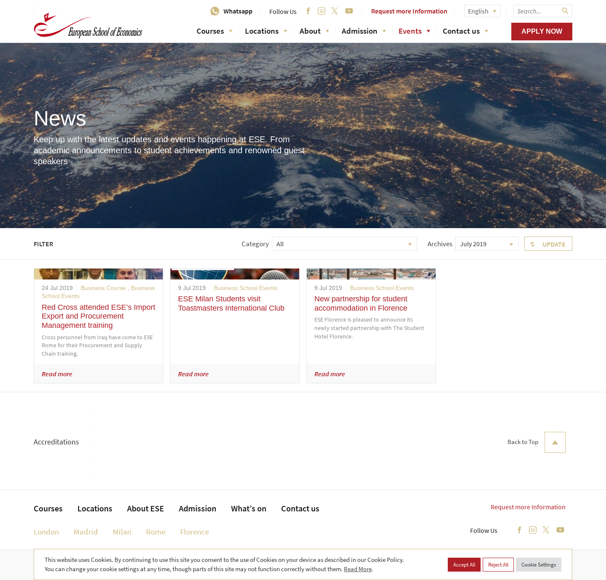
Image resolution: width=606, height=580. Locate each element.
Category (255, 243)
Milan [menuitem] (122, 532)
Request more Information (409, 11)
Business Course (103, 288)
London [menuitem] (46, 532)
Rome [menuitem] (155, 532)
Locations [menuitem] (94, 508)
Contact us (465, 31)
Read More (358, 569)
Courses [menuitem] (48, 508)
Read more (57, 374)
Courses (214, 31)
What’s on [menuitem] (248, 508)
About (314, 31)
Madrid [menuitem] (86, 532)
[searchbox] (542, 11)
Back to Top (537, 442)
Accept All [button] (464, 564)
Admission (364, 31)
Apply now (541, 31)
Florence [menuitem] (194, 532)
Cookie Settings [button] (538, 564)
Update (554, 244)
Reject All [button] (498, 564)
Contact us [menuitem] (300, 508)
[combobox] (344, 244)
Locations (266, 31)
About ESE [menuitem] (145, 508)
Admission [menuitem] (197, 508)
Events (414, 31)
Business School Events (245, 288)
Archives (440, 243)
